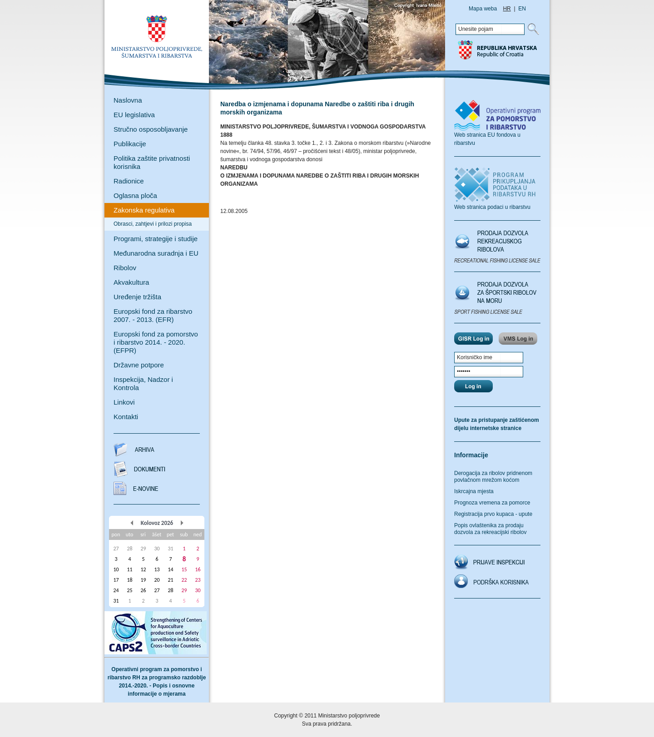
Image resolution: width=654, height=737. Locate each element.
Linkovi (124, 402)
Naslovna (128, 100)
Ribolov (125, 268)
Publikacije (130, 144)
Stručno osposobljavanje (151, 129)
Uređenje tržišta (137, 297)
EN (522, 8)
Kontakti (126, 416)
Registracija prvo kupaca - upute (493, 514)
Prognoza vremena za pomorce (492, 503)
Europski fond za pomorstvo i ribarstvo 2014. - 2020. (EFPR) (156, 342)
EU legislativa (134, 115)
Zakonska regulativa (144, 210)
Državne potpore (139, 365)
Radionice (129, 181)
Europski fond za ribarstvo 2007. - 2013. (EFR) (153, 315)
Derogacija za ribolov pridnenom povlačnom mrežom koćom (493, 476)
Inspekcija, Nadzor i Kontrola (143, 383)
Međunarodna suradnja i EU (156, 253)
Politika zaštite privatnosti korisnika (152, 162)
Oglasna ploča (135, 195)
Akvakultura (131, 282)
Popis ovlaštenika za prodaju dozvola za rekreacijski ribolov (490, 528)
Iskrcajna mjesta (474, 491)
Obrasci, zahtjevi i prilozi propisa (153, 224)
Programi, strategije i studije (156, 238)
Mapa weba (483, 8)
